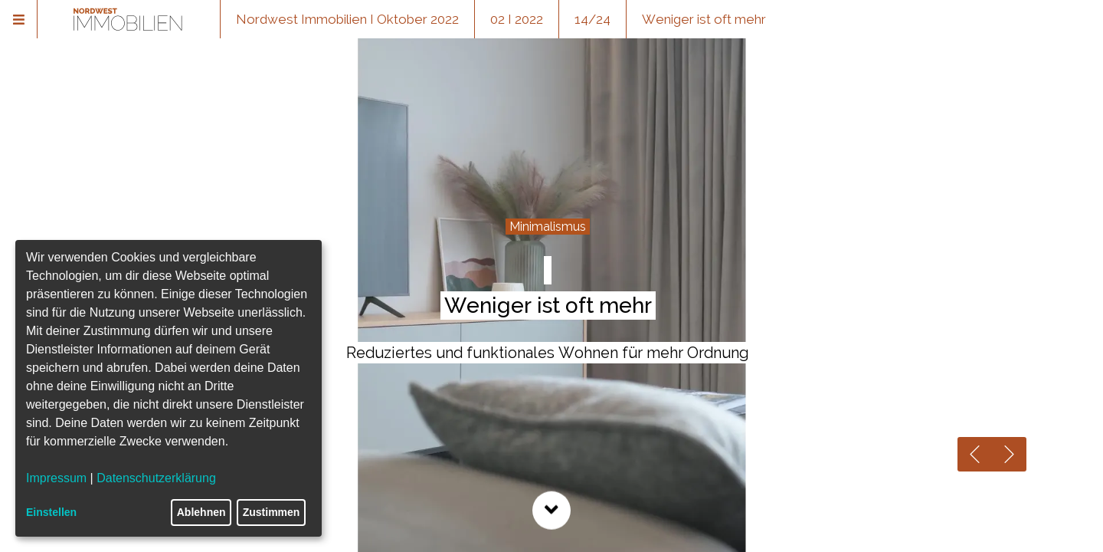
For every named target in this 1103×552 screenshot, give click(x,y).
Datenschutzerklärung (156, 478)
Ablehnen (201, 512)
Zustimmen (271, 512)
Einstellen (51, 512)
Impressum (56, 478)
